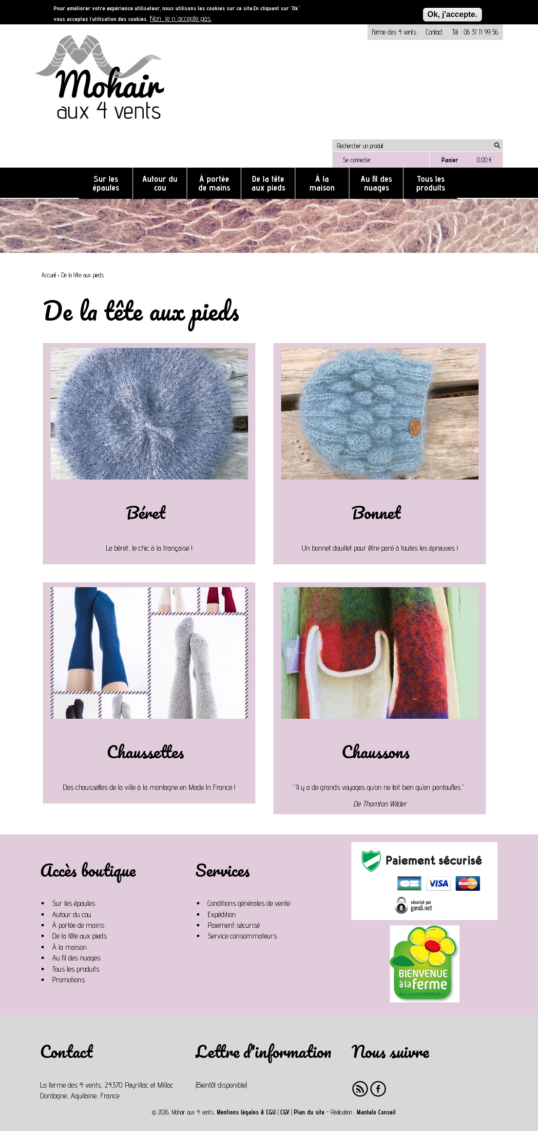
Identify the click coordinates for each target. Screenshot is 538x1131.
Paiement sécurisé (234, 925)
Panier (450, 160)
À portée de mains (214, 182)
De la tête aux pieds (268, 182)
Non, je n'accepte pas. (180, 18)
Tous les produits (430, 182)
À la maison (322, 182)
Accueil (48, 275)
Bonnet (376, 512)
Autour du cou (159, 182)
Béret (145, 512)
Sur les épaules (106, 182)
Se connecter (357, 160)
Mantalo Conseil (376, 1112)
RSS (360, 1089)
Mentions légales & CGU (246, 1112)
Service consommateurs (242, 935)
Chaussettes (145, 751)
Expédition (222, 914)
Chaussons (376, 751)
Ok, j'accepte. (452, 14)
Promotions (68, 979)
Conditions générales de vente (249, 903)
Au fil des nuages (376, 182)
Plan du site (309, 1112)
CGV (284, 1112)
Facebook (378, 1089)
